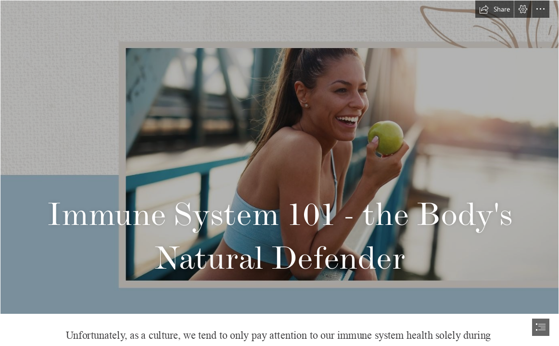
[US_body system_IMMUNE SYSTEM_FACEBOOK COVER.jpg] (279, 157)
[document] (279, 173)
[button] (494, 9)
